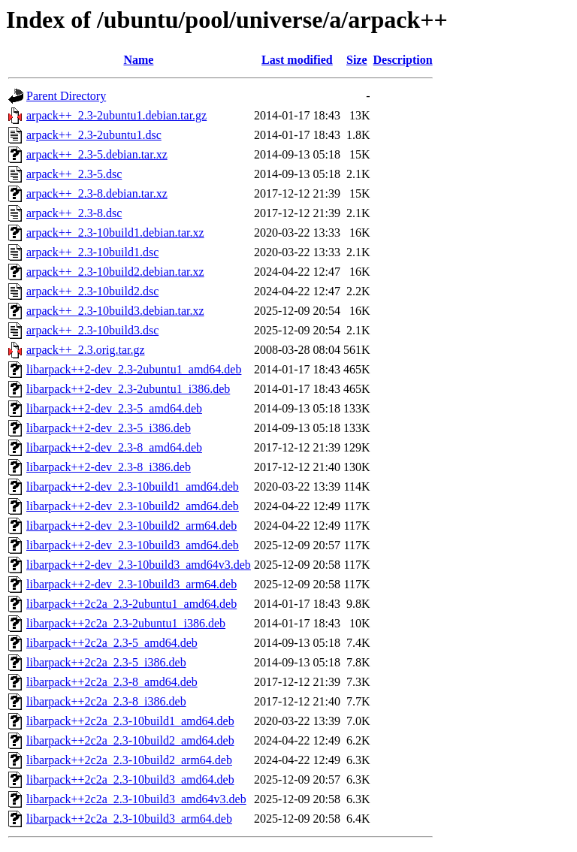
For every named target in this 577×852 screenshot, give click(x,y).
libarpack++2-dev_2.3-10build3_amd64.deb (132, 545)
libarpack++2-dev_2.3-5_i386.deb (108, 427)
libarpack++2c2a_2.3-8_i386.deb (106, 701)
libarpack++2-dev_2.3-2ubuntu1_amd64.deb (133, 369)
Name (138, 59)
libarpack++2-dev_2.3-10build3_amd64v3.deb (138, 564)
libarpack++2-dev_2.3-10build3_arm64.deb (131, 584)
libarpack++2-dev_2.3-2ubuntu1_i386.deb (128, 388)
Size (356, 59)
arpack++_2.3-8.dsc (74, 213)
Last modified (297, 59)
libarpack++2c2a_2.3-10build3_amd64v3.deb (136, 799)
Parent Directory (66, 95)
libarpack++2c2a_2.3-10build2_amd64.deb (130, 740)
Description (403, 59)
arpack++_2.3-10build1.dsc (92, 252)
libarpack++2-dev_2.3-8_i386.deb (108, 467)
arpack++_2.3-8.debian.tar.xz (97, 193)
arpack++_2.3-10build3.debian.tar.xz (115, 310)
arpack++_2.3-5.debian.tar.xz (97, 154)
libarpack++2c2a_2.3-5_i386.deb (106, 662)
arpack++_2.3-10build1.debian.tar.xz (115, 232)
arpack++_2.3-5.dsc (74, 174)
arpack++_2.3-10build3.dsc (92, 330)
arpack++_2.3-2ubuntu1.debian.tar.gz (116, 115)
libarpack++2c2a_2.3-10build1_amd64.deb (130, 721)
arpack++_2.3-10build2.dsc (92, 291)
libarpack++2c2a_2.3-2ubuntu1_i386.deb (125, 623)
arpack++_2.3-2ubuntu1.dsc (94, 134)
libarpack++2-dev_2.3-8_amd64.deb (114, 447)
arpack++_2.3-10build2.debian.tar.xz (115, 271)
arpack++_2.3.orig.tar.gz (85, 349)
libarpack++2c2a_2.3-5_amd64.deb (112, 642)
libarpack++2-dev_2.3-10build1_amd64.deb (132, 486)
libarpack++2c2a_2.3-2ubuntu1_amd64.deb (131, 603)
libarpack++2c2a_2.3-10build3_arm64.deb (129, 818)
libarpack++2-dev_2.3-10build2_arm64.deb (131, 525)
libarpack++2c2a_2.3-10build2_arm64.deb (129, 760)
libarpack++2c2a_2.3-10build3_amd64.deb (130, 779)
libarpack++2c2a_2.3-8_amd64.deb (112, 681)
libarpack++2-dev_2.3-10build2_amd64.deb (132, 506)
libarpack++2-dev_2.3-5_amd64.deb (114, 408)
